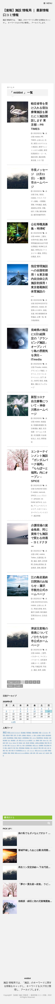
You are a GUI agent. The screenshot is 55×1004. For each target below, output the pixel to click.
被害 (6, 745)
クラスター (45, 732)
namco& (42, 492)
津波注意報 (38, 609)
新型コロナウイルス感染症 (25, 740)
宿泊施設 (23, 732)
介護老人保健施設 (39, 743)
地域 (41, 740)
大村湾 (36, 381)
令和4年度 (35, 240)
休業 (34, 753)
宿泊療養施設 (10, 738)
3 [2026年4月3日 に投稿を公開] (34, 708)
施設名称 (34, 157)
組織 (44, 670)
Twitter (33, 558)
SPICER (37, 499)
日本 (48, 748)
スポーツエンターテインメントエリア (39, 512)
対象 (34, 735)
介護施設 (24, 735)
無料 (39, 561)
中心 (20, 745)
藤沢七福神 (35, 612)
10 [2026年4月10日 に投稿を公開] (34, 711)
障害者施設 (22, 748)
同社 (7, 750)
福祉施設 (13, 740)
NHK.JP (14, 743)
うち (34, 740)
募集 (41, 240)
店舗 (31, 753)
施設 (40, 428)
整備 (46, 743)
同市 (14, 748)
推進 (45, 310)
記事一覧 (40, 317)
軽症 (17, 748)
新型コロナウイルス (13, 732)
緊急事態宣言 (39, 738)
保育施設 (32, 743)
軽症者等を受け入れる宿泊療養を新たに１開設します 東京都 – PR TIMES (39, 116)
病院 (8, 745)
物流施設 (27, 748)
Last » (19, 686)
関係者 (12, 753)
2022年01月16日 (41, 602)
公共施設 (38, 735)
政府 (4, 743)
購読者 (43, 568)
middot (37, 137)
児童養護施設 (25, 738)
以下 (42, 377)
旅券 (39, 670)
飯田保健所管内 (39, 215)
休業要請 (5, 753)
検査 (12, 750)
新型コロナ (35, 745)
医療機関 (41, 745)
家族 (6, 748)
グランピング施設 (37, 371)
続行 (32, 211)
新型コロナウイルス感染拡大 (22, 753)
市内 (15, 735)
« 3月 (13, 722)
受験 (32, 205)
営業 (18, 745)
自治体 (47, 753)
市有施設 (38, 205)
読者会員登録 (39, 564)
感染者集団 (48, 735)
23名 (36, 195)
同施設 (16, 738)
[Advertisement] (27, 54)
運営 (42, 748)
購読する (9, 817)
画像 (45, 381)
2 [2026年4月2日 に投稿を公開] (27, 708)
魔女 (32, 384)
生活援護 (37, 435)
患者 (23, 745)
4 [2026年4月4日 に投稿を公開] (41, 708)
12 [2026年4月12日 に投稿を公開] (49, 711)
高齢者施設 (35, 732)
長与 (38, 257)
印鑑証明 (38, 667)
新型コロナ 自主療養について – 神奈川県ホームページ (39, 405)
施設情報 (37, 516)
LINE (37, 554)
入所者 (4, 738)
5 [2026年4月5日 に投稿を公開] (48, 708)
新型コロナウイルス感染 (41, 750)
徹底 (44, 205)
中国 (37, 753)
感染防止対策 (36, 208)
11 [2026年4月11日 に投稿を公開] (41, 711)
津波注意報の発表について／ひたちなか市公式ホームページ (39, 637)
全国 (50, 738)
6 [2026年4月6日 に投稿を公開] (6, 711)
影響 (20, 735)
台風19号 (35, 748)
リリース (40, 374)
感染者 (8, 735)
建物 (9, 753)
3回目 (41, 195)
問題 (39, 748)
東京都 (33, 160)
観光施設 (46, 738)
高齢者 (37, 740)
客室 (41, 381)
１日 (28, 750)
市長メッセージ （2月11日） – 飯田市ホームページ (39, 178)
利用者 (43, 735)
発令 (44, 609)
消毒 (43, 208)
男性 (48, 743)
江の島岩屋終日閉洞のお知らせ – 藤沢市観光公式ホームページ (39, 586)
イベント (32, 750)
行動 (37, 211)
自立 (38, 439)
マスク (39, 198)
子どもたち (13, 745)
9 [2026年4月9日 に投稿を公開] (27, 711)
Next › (11, 686)
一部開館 (42, 201)
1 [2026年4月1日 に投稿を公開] (20, 708)
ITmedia (38, 367)
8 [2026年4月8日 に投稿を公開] (20, 711)
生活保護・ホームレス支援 (38, 432)
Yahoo (44, 740)
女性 (24, 743)
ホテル (34, 738)
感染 (40, 732)
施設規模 (42, 157)
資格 (38, 568)
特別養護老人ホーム (21, 750)
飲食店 (20, 743)
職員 (11, 735)
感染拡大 (29, 735)
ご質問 (43, 653)
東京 (31, 738)
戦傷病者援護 (39, 425)
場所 (10, 750)
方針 (50, 740)
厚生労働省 (47, 745)
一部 (17, 740)
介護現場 (40, 558)
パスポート (35, 656)
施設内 (20, 738)
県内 (4, 735)
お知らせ (40, 140)
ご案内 (43, 236)
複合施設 (5, 740)
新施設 (49, 750)
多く (48, 740)
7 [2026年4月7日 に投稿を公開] (13, 711)
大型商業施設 (28, 745)
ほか (9, 740)
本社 (31, 748)
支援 (32, 314)
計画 (45, 748)
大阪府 (9, 748)
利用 (7, 743)
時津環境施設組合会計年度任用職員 (39, 243)
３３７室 (40, 160)
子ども (10, 743)
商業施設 (28, 732)
